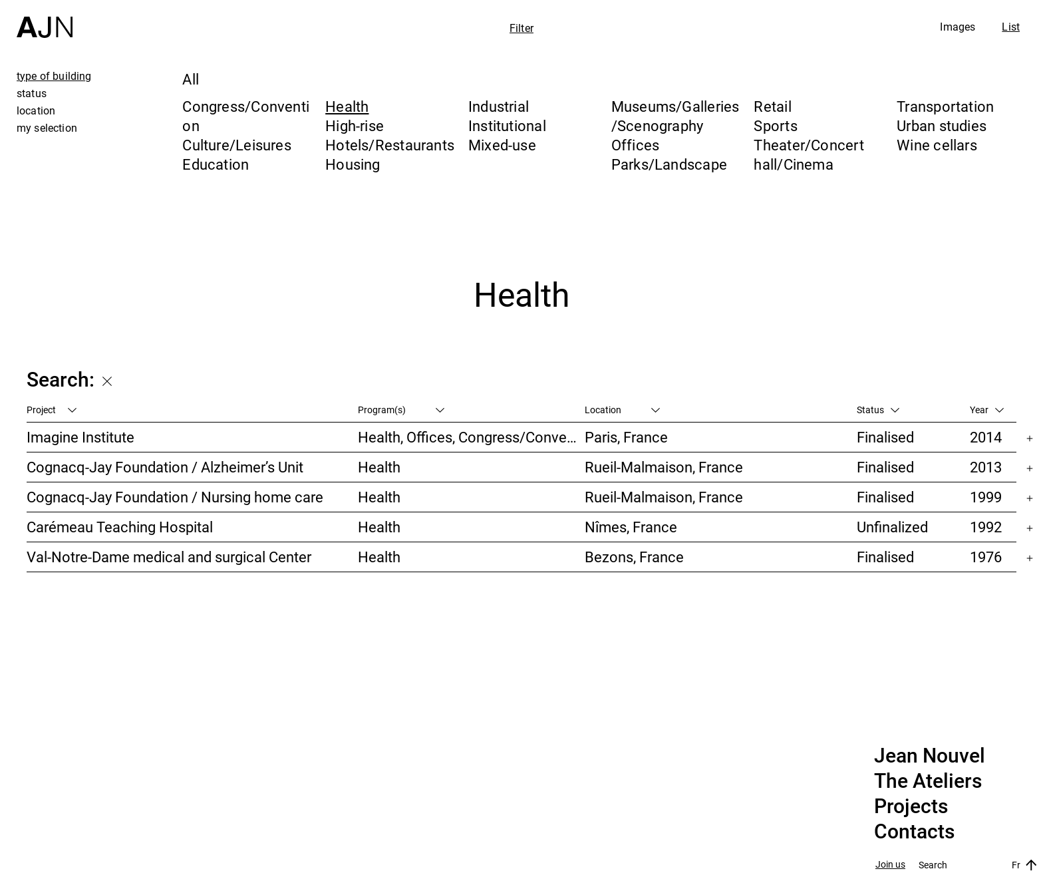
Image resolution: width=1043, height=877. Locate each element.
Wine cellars (937, 144)
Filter (521, 28)
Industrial (498, 106)
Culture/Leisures (236, 144)
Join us (890, 864)
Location (622, 409)
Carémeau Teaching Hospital (120, 526)
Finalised (885, 436)
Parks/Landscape (669, 164)
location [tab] (36, 110)
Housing (352, 164)
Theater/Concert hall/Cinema (808, 154)
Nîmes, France (631, 526)
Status (878, 409)
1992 (986, 526)
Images (957, 26)
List (1011, 26)
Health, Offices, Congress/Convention (471, 436)
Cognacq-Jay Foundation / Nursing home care (175, 496)
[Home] (45, 19)
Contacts (914, 831)
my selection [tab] (47, 127)
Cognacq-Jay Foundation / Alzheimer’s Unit (165, 466)
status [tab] (32, 93)
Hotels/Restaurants (389, 144)
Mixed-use (502, 144)
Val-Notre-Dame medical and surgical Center (169, 556)
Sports (775, 125)
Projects (911, 806)
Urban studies (941, 125)
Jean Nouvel (929, 756)
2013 (986, 466)
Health (347, 106)
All (190, 78)
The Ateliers (928, 781)
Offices (635, 144)
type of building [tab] (54, 76)
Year (987, 409)
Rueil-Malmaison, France (664, 466)
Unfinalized (892, 526)
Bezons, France (634, 556)
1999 (986, 496)
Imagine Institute (80, 436)
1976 (986, 556)
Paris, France (626, 436)
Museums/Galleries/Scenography (675, 115)
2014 (986, 436)
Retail (772, 106)
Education (215, 164)
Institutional (507, 125)
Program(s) (401, 409)
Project (51, 409)
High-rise (354, 125)
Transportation (945, 106)
